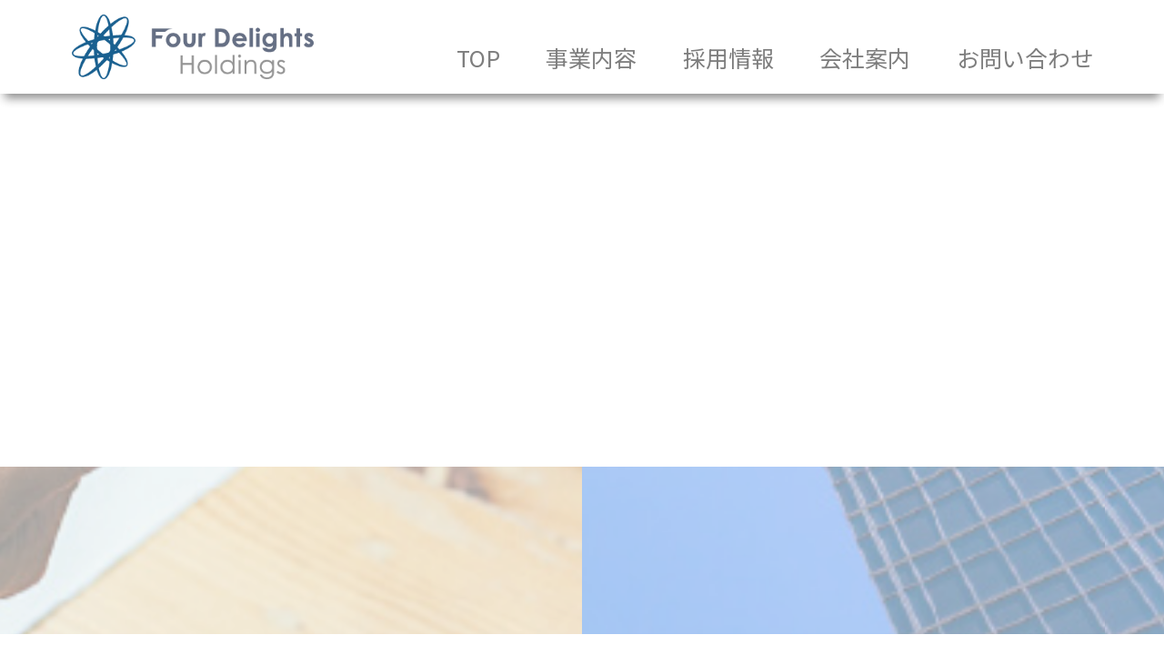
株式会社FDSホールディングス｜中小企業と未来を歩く (193, 47)
